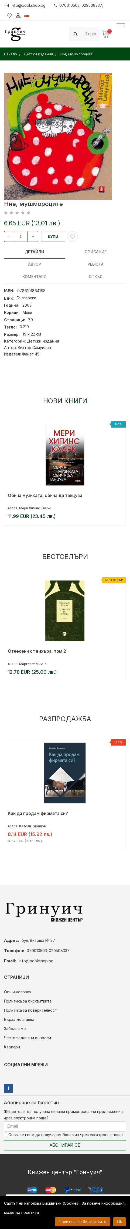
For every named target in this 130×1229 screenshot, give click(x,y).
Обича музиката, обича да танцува (45, 495)
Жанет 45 (30, 354)
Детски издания (43, 341)
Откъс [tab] (95, 276)
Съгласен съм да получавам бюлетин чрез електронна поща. (64, 1134)
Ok (119, 1221)
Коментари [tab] (34, 276)
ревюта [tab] (96, 264)
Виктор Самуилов (34, 347)
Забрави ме (15, 1028)
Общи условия (17, 992)
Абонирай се (65, 1145)
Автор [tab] (34, 264)
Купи (53, 237)
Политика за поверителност (30, 1010)
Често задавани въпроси (27, 1037)
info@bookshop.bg (25, 5)
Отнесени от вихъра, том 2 (37, 651)
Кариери (12, 1047)
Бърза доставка (19, 1019)
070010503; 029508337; (78, 5)
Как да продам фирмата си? (38, 813)
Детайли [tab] (34, 251)
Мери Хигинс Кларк (34, 508)
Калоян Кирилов (32, 826)
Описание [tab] (96, 251)
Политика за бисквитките (28, 1001)
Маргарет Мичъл (32, 664)
